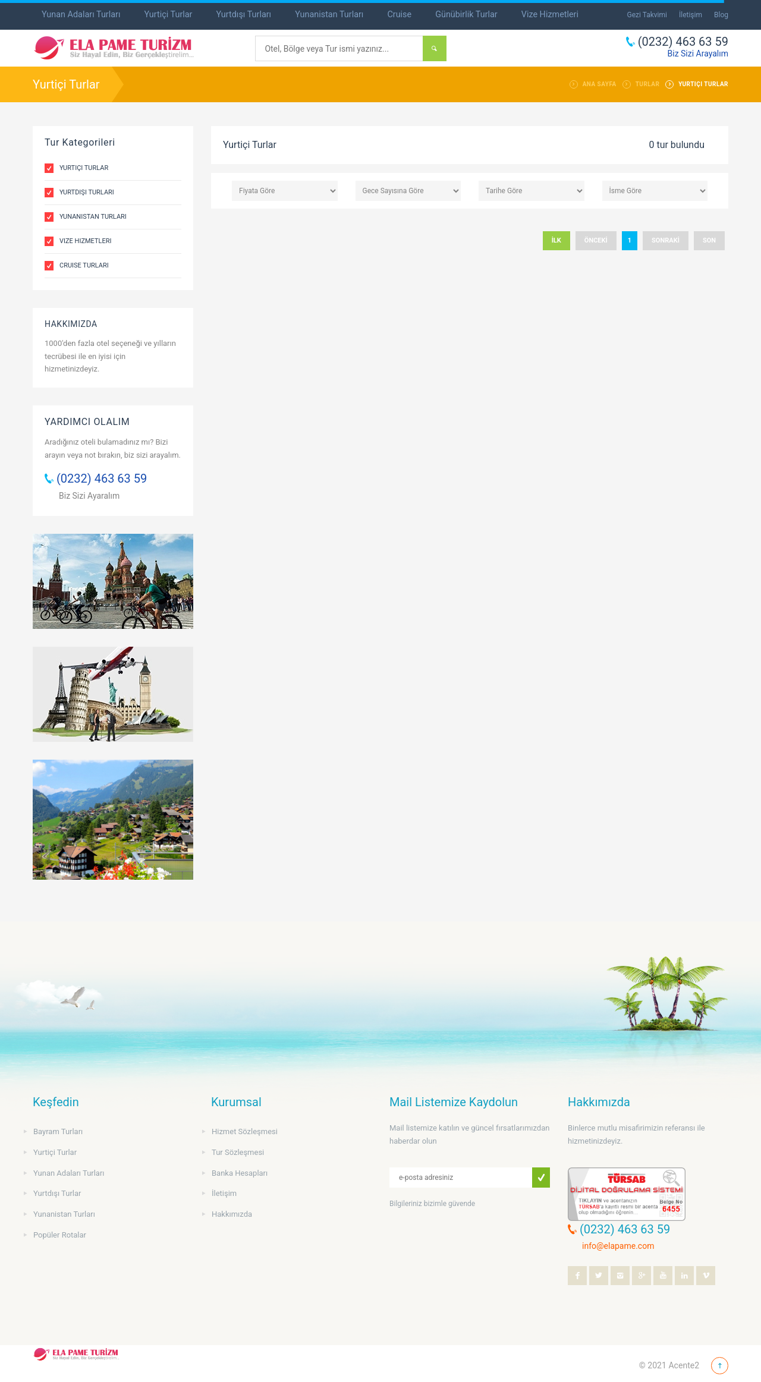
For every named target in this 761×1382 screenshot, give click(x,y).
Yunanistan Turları (329, 15)
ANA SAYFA (600, 84)
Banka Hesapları (240, 1173)
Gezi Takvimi (647, 15)
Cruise (399, 15)
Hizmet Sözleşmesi (245, 1131)
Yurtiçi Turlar (168, 15)
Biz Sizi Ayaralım (89, 495)
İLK (556, 240)
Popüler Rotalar (59, 1234)
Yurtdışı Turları (243, 15)
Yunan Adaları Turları (81, 15)
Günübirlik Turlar (466, 15)
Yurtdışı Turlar (57, 1193)
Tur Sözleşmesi (238, 1152)
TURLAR (648, 84)
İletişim (690, 15)
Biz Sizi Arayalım (698, 53)
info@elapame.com (618, 1246)
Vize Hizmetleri (549, 15)
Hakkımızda (232, 1214)
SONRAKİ (666, 240)
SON (709, 240)
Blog (721, 15)
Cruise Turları (84, 265)
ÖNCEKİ (596, 240)
